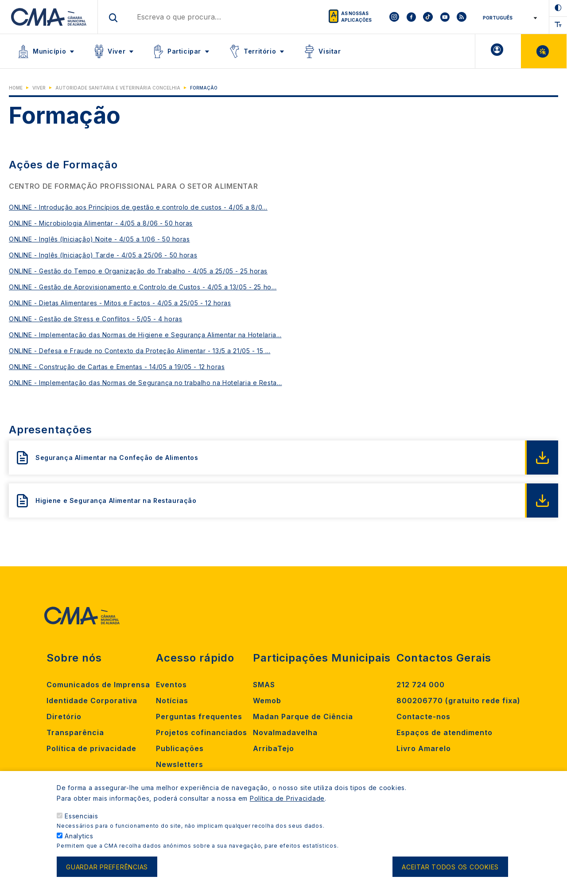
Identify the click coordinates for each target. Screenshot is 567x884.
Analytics (79, 841)
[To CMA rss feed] (461, 17)
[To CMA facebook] (411, 17)
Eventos (171, 684)
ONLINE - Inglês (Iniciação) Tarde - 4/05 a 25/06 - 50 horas (103, 255)
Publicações (180, 748)
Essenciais (81, 822)
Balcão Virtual (544, 51)
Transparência (75, 732)
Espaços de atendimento (444, 732)
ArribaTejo (273, 748)
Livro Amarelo (423, 748)
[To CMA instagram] (394, 17)
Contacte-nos (423, 716)
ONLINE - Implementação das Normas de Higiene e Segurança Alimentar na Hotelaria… (145, 335)
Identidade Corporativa (92, 700)
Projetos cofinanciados (201, 732)
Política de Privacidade (287, 804)
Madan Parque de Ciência (303, 716)
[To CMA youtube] (445, 17)
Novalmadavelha (285, 732)
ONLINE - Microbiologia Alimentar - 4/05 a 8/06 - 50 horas (101, 223)
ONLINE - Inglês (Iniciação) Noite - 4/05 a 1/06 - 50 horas (99, 239)
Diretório (64, 716)
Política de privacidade (91, 748)
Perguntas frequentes (199, 716)
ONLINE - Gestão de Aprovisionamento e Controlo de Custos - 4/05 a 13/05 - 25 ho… (142, 287)
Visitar (329, 51)
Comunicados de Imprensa (98, 684)
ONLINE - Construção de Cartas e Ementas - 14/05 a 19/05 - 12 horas (117, 366)
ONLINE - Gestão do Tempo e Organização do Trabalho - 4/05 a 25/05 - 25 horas (138, 271)
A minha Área (498, 51)
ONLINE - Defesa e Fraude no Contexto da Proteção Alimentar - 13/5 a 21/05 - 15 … (139, 350)
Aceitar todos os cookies (450, 872)
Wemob (267, 700)
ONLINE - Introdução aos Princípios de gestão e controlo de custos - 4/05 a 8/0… (138, 207)
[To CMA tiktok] (428, 17)
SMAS (264, 684)
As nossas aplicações (356, 17)
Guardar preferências (107, 872)
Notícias (172, 700)
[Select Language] (508, 18)
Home (16, 87)
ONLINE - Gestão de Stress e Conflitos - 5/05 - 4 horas (95, 319)
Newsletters (179, 764)
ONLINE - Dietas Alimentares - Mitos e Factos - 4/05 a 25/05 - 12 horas (120, 303)
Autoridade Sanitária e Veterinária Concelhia (117, 87)
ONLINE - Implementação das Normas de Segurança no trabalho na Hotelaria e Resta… (145, 382)
